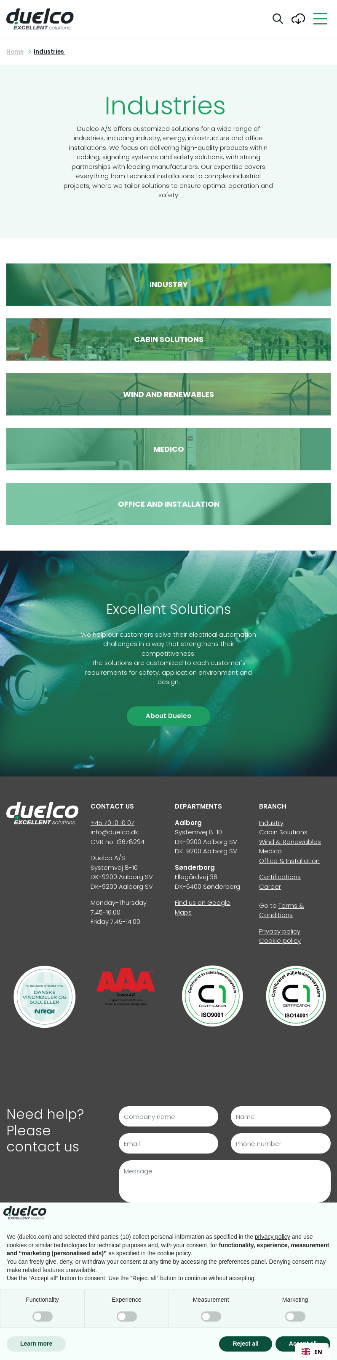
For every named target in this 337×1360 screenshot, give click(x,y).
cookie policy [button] (173, 1253)
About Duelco (168, 715)
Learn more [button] (36, 1343)
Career (270, 886)
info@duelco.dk (114, 832)
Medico (270, 851)
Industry (271, 822)
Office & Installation (289, 860)
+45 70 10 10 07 (112, 822)
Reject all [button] (245, 1343)
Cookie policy (280, 940)
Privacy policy (279, 931)
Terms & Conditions (281, 910)
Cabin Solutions (283, 832)
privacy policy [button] (272, 1236)
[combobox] (312, 1351)
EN (312, 1352)
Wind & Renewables (290, 841)
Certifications (280, 876)
